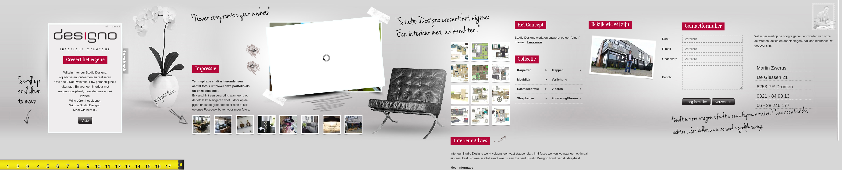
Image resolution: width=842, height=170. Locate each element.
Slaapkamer (525, 98)
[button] (85, 120)
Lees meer (534, 42)
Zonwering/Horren (565, 98)
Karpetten (524, 70)
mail (106, 26)
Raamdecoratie (528, 89)
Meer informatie (462, 167)
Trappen (558, 70)
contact (116, 26)
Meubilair (523, 79)
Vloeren (557, 89)
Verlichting (559, 79)
